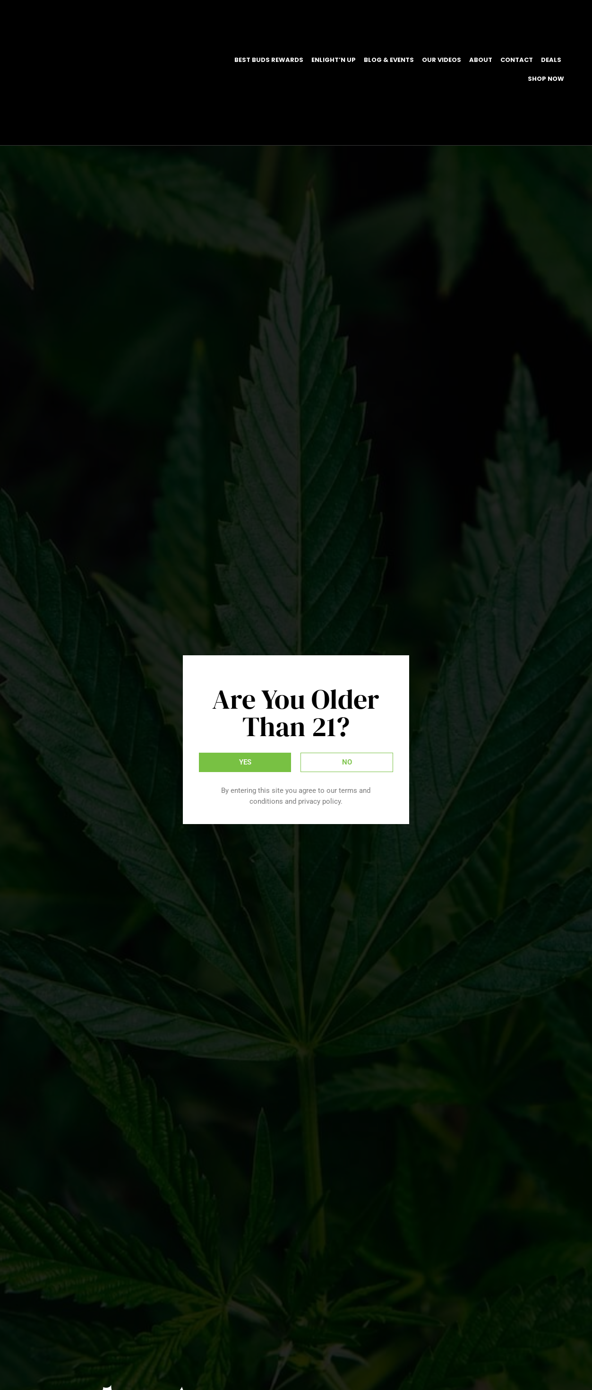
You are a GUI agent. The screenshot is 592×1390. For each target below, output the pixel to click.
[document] (296, 695)
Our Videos (441, 59)
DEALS (551, 59)
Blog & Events (389, 59)
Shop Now (546, 78)
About (480, 59)
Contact (516, 59)
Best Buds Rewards (268, 59)
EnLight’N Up (333, 59)
